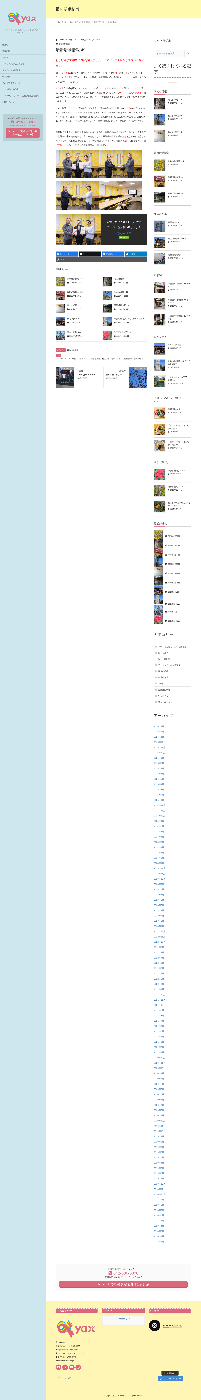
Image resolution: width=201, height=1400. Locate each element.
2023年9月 (159, 884)
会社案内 (6, 77)
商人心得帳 (163, 671)
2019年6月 (159, 1152)
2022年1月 (159, 989)
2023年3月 (159, 915)
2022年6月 (159, 963)
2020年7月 (159, 1084)
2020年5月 (159, 1094)
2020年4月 (159, 1099)
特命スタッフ (8, 58)
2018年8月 (159, 1205)
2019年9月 (159, 1136)
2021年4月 (159, 1036)
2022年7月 (159, 958)
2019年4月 (159, 1163)
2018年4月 (159, 1226)
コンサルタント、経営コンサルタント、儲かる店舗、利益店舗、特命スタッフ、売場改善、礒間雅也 (99, 359)
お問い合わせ (8, 102)
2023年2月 (159, 921)
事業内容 (6, 51)
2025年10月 (159, 752)
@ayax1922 (124, 233)
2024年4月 (159, 847)
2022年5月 (159, 968)
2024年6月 (159, 836)
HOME (5, 45)
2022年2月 (159, 984)
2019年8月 (159, 1141)
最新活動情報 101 (122, 305)
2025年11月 (159, 747)
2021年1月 (159, 1052)
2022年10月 (159, 942)
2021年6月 (159, 1026)
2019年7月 (159, 1147)
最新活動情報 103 (75, 279)
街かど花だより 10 (114, 375)
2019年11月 (159, 1126)
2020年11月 (159, 1063)
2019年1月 (159, 1178)
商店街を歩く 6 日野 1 (86, 375)
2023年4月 (159, 910)
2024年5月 (159, 842)
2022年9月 (159, 947)
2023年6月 (159, 900)
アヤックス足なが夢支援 (13, 64)
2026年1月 (159, 737)
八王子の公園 (164, 659)
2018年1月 (159, 1241)
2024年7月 (159, 831)
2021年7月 (159, 1021)
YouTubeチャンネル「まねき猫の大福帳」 (21, 96)
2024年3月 (159, 852)
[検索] (187, 53)
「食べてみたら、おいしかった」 (173, 646)
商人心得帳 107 (74, 332)
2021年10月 (159, 1005)
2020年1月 (159, 1115)
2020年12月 (159, 1057)
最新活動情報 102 (75, 292)
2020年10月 (159, 1068)
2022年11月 (159, 936)
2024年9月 (159, 821)
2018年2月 (159, 1236)
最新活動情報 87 (175, 255)
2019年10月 (159, 1131)
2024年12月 (159, 805)
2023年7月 (159, 894)
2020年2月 (159, 1110)
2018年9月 (159, 1199)
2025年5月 (159, 779)
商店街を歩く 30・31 (177, 238)
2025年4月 (159, 784)
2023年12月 (159, 868)
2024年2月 (159, 858)
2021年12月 (159, 994)
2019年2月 (159, 1173)
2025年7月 (159, 768)
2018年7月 (159, 1210)
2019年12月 (159, 1120)
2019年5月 (159, 1157)
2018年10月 (159, 1194)
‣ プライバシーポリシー (66, 1378)
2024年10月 (159, 815)
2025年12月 (159, 742)
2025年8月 (159, 763)
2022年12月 (159, 931)
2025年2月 (159, 794)
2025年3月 (159, 789)
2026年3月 (159, 726)
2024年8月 (159, 826)
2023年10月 (159, 879)
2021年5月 (159, 1031)
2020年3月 (159, 1105)
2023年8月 (159, 889)
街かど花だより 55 (122, 332)
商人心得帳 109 (121, 292)
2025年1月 (159, 800)
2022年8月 (159, 952)
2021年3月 (159, 1042)
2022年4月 (159, 973)
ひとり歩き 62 (73, 318)
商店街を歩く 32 (175, 222)
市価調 (161, 683)
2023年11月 (159, 873)
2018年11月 (159, 1189)
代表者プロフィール (11, 83)
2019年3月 (159, 1168)
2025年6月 (159, 773)
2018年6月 (159, 1215)
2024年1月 (159, 863)
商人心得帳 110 (121, 279)
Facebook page (124, 1319)
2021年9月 (159, 1010)
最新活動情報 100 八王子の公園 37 (129, 318)
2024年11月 (159, 810)
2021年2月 (159, 1047)
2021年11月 (159, 1000)
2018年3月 (159, 1231)
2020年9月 (159, 1073)
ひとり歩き (163, 653)
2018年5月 (159, 1220)
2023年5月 (159, 905)
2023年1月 (159, 926)
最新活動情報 (65, 44)
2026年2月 (159, 731)
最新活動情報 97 (175, 409)
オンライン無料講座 (11, 70)
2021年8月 (159, 1015)
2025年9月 (159, 758)
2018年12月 (159, 1184)
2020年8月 (159, 1078)
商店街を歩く (164, 677)
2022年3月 (159, 979)
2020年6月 (159, 1089)
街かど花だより (165, 702)
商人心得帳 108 (74, 305)
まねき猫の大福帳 (10, 89)
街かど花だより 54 (176, 487)
